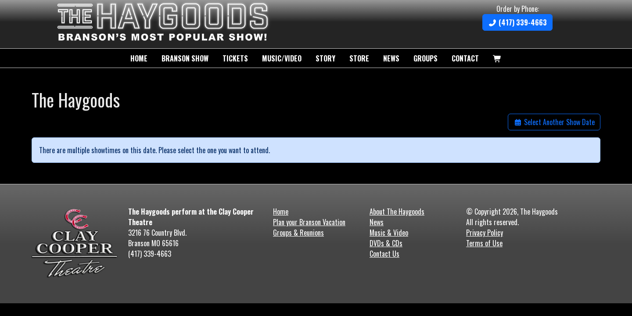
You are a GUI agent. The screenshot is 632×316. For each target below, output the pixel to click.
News (391, 58)
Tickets (235, 58)
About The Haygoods (397, 211)
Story (325, 58)
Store (359, 58)
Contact (465, 58)
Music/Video (282, 58)
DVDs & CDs (386, 243)
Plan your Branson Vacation (309, 222)
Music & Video (389, 232)
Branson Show (185, 58)
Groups (425, 58)
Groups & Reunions (298, 232)
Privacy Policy (484, 232)
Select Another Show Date (554, 122)
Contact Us (384, 253)
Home (138, 58)
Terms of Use (484, 243)
